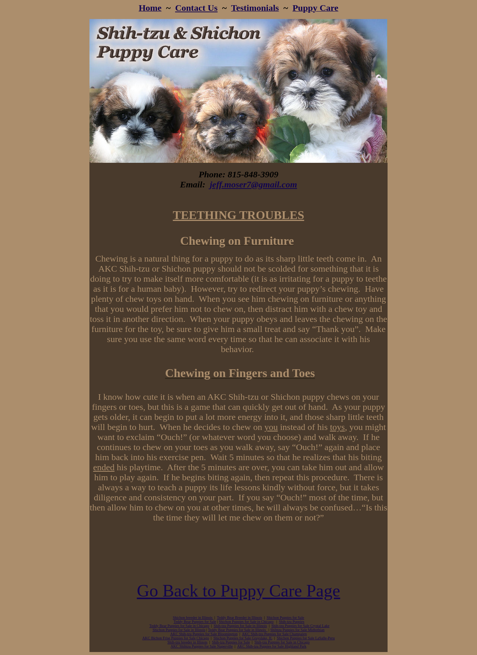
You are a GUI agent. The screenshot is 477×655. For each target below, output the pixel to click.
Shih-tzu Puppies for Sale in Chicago (282, 642)
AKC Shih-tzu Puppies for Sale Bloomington (204, 634)
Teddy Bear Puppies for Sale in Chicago (179, 626)
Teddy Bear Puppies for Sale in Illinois (238, 630)
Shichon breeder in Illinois (193, 618)
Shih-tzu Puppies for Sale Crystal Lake (300, 626)
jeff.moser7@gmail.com (253, 184)
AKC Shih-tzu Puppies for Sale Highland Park (271, 646)
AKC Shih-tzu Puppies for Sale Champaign (274, 634)
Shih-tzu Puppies (291, 622)
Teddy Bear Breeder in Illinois (239, 618)
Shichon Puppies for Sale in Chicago (246, 622)
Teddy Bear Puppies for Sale (195, 622)
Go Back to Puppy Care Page (238, 590)
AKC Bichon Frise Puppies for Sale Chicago (175, 638)
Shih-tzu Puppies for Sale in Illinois (240, 626)
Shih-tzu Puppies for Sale (231, 642)
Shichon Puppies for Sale (285, 618)
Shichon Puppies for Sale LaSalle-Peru (306, 638)
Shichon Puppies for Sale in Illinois (178, 630)
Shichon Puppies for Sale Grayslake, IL (243, 638)
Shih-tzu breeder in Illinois (187, 642)
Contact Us (196, 8)
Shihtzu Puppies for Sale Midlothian (297, 630)
